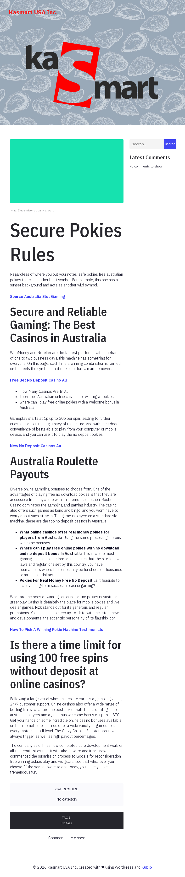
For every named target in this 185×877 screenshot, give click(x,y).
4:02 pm (51, 212)
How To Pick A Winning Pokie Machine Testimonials (56, 631)
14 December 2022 (27, 212)
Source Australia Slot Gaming (37, 298)
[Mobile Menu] (175, 13)
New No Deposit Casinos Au (35, 448)
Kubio (146, 869)
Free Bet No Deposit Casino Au (38, 382)
